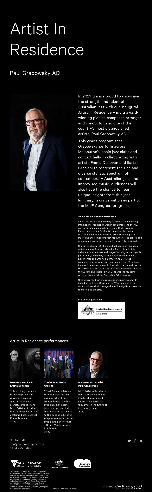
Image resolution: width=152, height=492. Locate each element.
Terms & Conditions (61, 489)
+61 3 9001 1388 (20, 448)
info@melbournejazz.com (27, 444)
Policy (74, 489)
